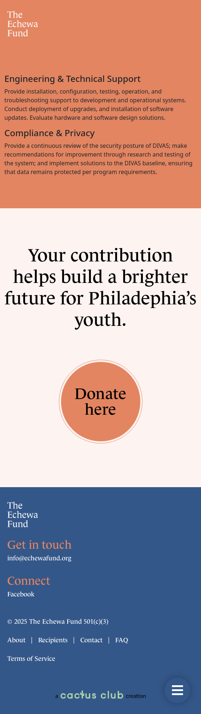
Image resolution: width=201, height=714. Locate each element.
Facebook (21, 594)
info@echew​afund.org (39, 558)
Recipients (53, 640)
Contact (91, 640)
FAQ (121, 640)
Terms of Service (31, 658)
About (16, 640)
